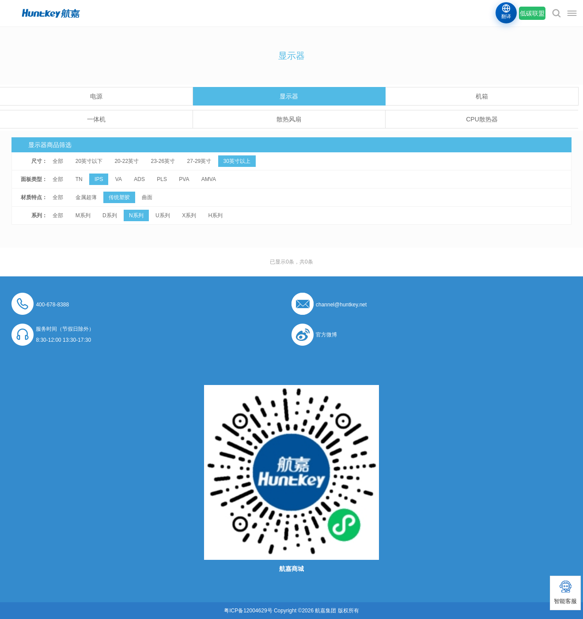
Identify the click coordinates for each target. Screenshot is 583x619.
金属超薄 (86, 197)
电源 (96, 96)
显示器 (289, 96)
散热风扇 (288, 119)
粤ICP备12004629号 (248, 611)
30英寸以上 (236, 161)
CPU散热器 (482, 119)
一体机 (96, 119)
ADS (139, 179)
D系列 (109, 215)
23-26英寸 (163, 161)
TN (79, 179)
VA (118, 179)
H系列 (215, 215)
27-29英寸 (199, 161)
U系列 (162, 215)
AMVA (208, 179)
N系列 (136, 215)
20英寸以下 (89, 161)
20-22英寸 (126, 161)
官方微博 (326, 335)
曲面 (147, 197)
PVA (184, 179)
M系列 (83, 215)
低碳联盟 (532, 13)
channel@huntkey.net (341, 305)
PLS (162, 179)
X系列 (189, 215)
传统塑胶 (119, 197)
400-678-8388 (52, 305)
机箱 (482, 96)
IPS (99, 179)
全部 (58, 161)
